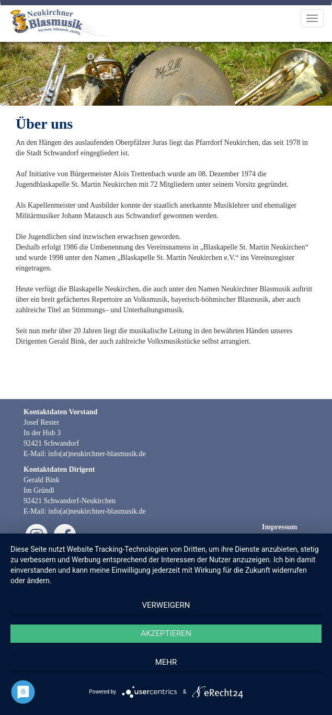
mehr (166, 662)
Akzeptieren (166, 633)
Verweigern (166, 605)
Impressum (279, 527)
